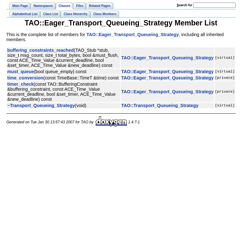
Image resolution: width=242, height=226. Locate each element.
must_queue (20, 71)
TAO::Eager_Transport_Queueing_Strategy (132, 34)
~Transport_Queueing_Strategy (41, 105)
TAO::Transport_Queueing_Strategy (160, 105)
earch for (184, 5)
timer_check (20, 84)
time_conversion (25, 77)
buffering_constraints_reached (40, 50)
